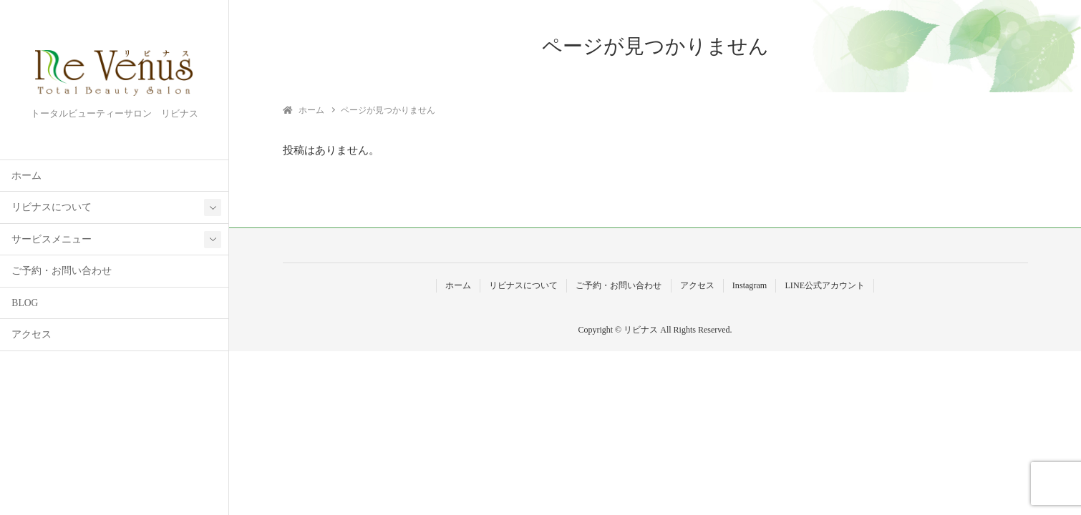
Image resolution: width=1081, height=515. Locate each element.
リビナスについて (51, 207)
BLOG (24, 303)
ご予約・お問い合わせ (61, 270)
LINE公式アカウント (825, 285)
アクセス (31, 334)
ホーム (26, 175)
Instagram (749, 285)
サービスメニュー (51, 239)
